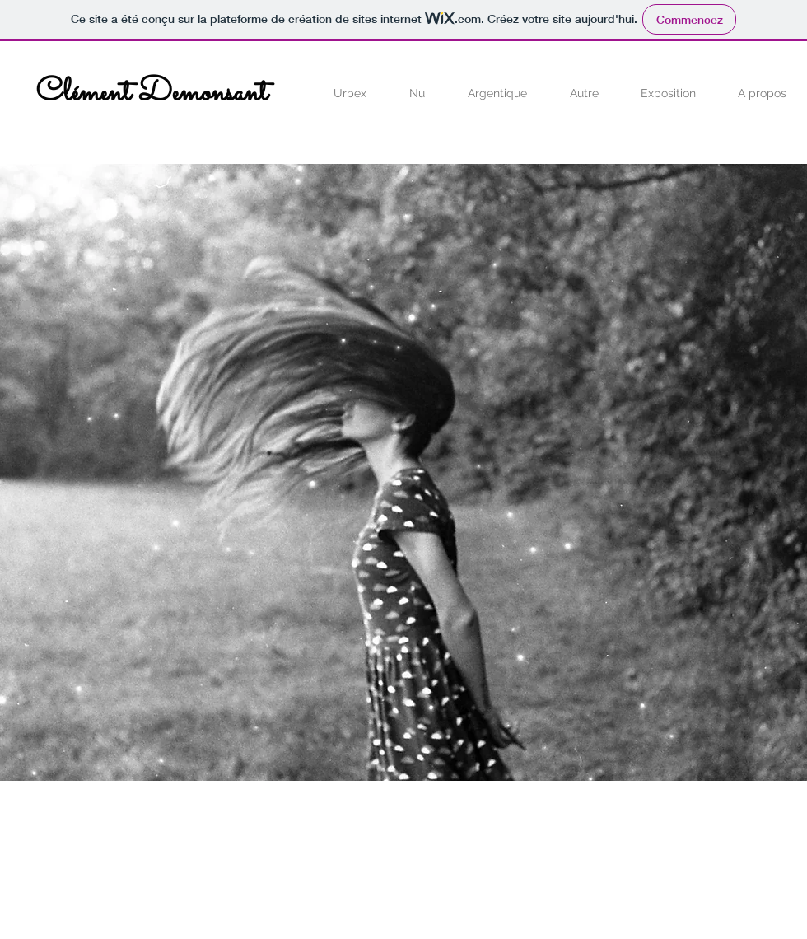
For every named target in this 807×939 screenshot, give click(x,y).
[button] (350, 93)
